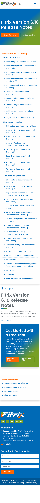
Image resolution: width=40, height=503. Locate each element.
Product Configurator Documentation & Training (21, 220)
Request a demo (10, 35)
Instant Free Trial (29, 35)
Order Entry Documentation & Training (18, 157)
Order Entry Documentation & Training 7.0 (18, 150)
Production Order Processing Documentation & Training (18, 226)
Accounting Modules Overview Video (21, 62)
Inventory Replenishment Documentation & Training (17, 144)
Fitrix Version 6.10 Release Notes (19, 278)
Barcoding (10, 274)
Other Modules (9, 259)
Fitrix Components (11, 395)
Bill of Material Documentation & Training (19, 181)
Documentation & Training (14, 53)
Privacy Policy (31, 483)
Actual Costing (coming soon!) (19, 251)
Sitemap (20, 483)
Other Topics (9, 270)
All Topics (8, 288)
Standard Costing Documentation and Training (20, 239)
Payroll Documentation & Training (20, 117)
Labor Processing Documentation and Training (19, 200)
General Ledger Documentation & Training (20, 105)
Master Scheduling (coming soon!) (20, 255)
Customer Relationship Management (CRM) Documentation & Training (21, 265)
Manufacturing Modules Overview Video (20, 207)
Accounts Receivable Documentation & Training (21, 86)
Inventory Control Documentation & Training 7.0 (20, 131)
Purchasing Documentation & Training (18, 170)
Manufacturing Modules (14, 175)
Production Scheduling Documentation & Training (17, 233)
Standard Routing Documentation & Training (21, 246)
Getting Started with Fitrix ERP (16, 383)
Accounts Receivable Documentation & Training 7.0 (21, 80)
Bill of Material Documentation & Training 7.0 (19, 187)
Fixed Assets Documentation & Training (18, 92)
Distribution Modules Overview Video (21, 126)
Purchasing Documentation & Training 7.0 (18, 163)
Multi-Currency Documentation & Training (19, 112)
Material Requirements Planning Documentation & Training (19, 213)
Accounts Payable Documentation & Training (21, 73)
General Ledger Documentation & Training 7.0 (20, 99)
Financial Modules (11, 57)
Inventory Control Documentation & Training (20, 137)
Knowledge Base (11, 391)
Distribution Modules (12, 122)
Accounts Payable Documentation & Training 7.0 (21, 67)
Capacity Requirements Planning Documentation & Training (19, 194)
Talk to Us (7, 444)
